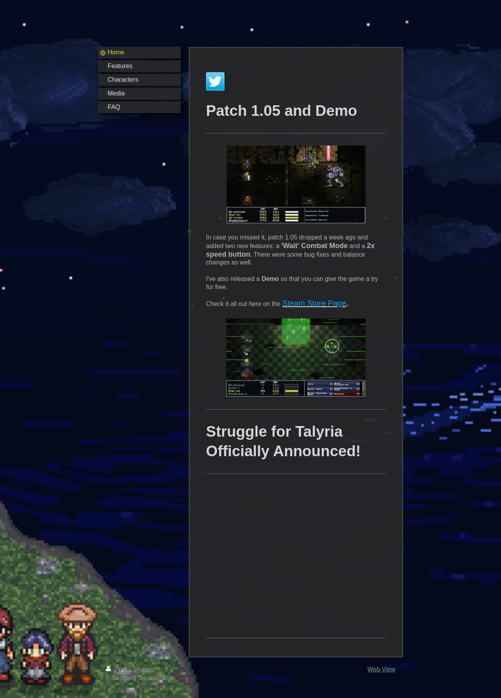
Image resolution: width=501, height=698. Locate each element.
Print (117, 669)
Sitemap (143, 669)
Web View (381, 669)
